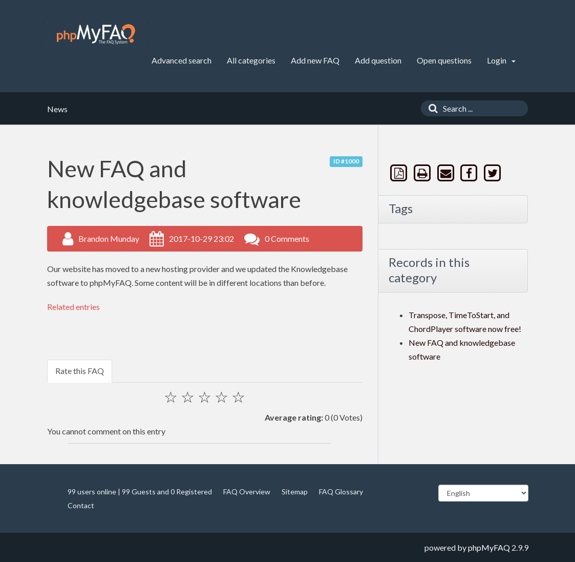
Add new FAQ (315, 60)
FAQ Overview (246, 491)
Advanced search (181, 60)
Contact (81, 505)
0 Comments (287, 238)
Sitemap (295, 491)
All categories (251, 60)
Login (501, 60)
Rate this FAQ (79, 371)
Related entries (73, 306)
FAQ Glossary (341, 491)
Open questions (444, 60)
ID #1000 (346, 161)
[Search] (430, 108)
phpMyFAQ (489, 547)
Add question (378, 60)
